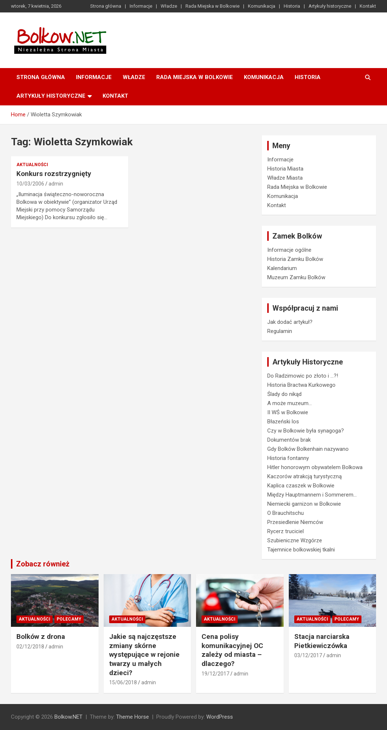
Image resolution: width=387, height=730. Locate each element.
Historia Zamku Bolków (295, 259)
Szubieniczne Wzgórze (294, 540)
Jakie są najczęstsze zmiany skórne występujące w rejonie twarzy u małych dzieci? (144, 654)
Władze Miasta (285, 178)
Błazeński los (283, 421)
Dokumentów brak (289, 440)
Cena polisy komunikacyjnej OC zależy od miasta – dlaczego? (232, 650)
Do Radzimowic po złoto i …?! (302, 376)
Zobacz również (42, 563)
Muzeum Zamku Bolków (296, 277)
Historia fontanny (288, 458)
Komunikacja (261, 6)
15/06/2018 (123, 682)
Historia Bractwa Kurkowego (301, 385)
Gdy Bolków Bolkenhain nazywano (308, 449)
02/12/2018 (30, 646)
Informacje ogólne (289, 250)
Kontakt (368, 6)
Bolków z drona (40, 636)
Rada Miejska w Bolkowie (212, 6)
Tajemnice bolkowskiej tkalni (301, 549)
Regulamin (279, 331)
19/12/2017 (215, 674)
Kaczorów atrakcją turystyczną (304, 476)
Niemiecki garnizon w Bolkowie (304, 504)
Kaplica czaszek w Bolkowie (300, 485)
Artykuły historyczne (330, 6)
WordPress (219, 717)
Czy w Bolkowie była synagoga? (305, 430)
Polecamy (69, 619)
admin (56, 184)
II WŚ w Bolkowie (287, 412)
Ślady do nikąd (284, 394)
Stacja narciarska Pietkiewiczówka (321, 641)
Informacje (141, 6)
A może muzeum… (289, 403)
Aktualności (32, 164)
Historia (292, 6)
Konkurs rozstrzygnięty (53, 173)
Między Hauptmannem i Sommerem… (312, 494)
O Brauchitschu (285, 513)
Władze (169, 6)
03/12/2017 (308, 655)
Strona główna (105, 6)
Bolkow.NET (68, 717)
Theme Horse (132, 717)
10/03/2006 (30, 184)
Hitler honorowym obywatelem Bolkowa (315, 467)
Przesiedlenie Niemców (295, 522)
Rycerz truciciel (285, 531)
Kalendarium (282, 268)
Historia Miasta (285, 168)
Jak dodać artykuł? (290, 322)
